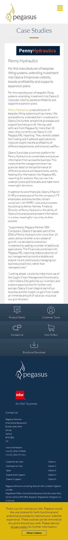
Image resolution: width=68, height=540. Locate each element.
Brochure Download (34, 352)
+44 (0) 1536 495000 (15, 451)
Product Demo (17, 317)
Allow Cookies (34, 532)
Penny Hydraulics (18, 110)
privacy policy (19, 527)
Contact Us (17, 334)
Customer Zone (51, 317)
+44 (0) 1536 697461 (15, 454)
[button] (60, 8)
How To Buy (51, 334)
